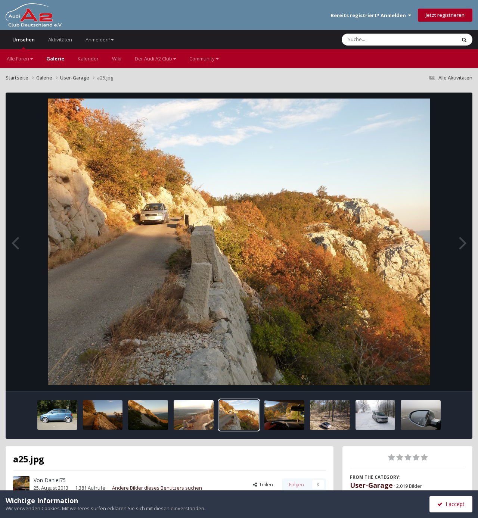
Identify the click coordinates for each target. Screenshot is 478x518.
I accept (451, 504)
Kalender (88, 58)
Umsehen (23, 42)
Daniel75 (55, 480)
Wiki (116, 58)
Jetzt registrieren (445, 15)
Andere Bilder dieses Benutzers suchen (157, 487)
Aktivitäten (60, 39)
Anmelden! (100, 39)
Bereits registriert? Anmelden (370, 15)
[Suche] (384, 40)
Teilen (263, 484)
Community (203, 58)
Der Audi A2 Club (155, 58)
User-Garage (371, 485)
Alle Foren (20, 58)
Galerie (55, 58)
